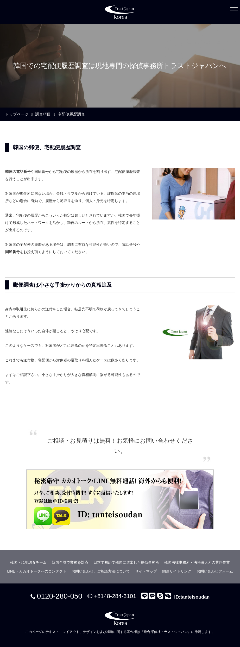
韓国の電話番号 (18, 171)
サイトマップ (146, 571)
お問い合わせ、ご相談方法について (101, 571)
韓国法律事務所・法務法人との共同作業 (197, 562)
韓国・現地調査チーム (28, 562)
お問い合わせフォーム (215, 571)
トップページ (17, 114)
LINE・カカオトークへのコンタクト (36, 571)
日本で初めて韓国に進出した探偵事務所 (126, 562)
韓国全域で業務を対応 (70, 562)
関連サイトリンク (176, 571)
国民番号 (12, 252)
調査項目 (43, 114)
